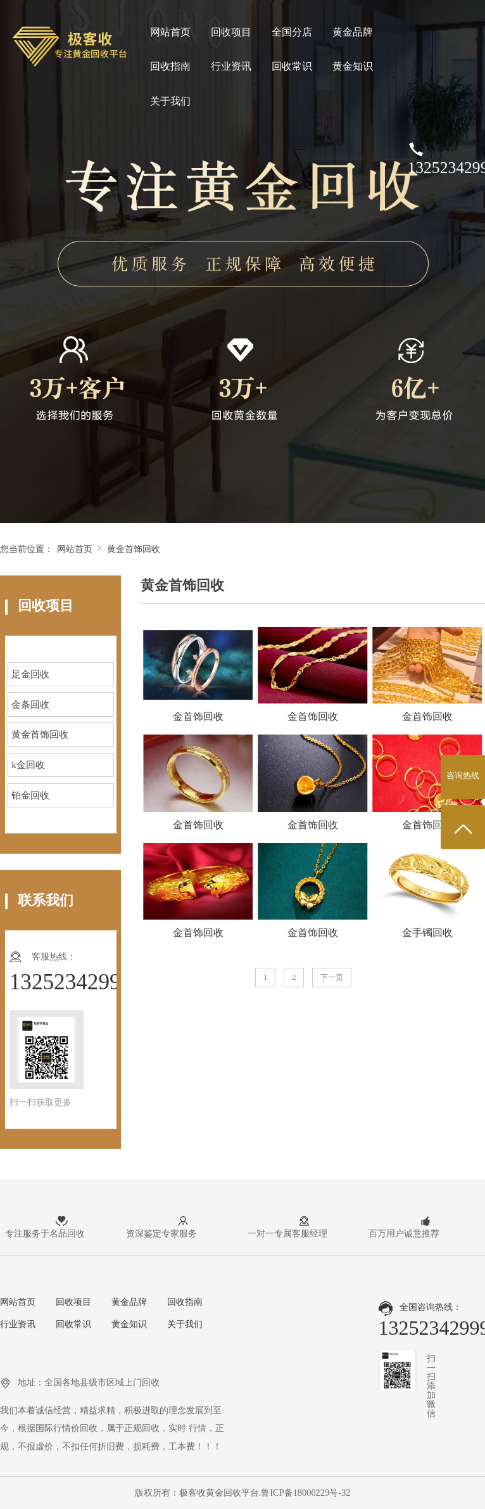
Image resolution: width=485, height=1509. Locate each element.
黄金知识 (352, 66)
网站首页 (170, 32)
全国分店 (292, 32)
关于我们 (170, 101)
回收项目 (231, 32)
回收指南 (170, 66)
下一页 (331, 977)
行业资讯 (231, 66)
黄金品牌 (352, 32)
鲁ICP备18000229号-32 (305, 1492)
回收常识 (292, 66)
